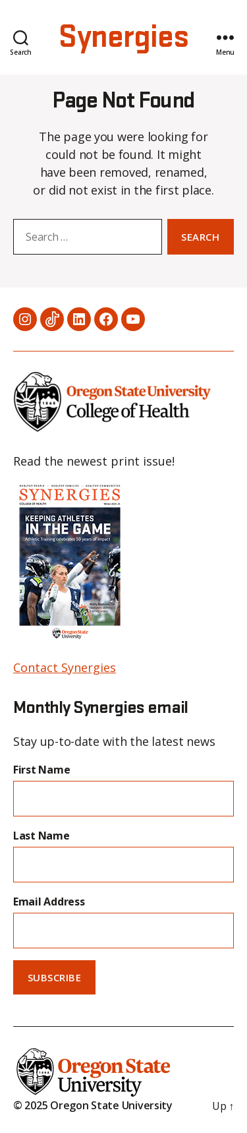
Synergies (123, 37)
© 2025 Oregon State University (93, 1105)
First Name (41, 769)
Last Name (41, 835)
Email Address (49, 901)
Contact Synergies (64, 667)
